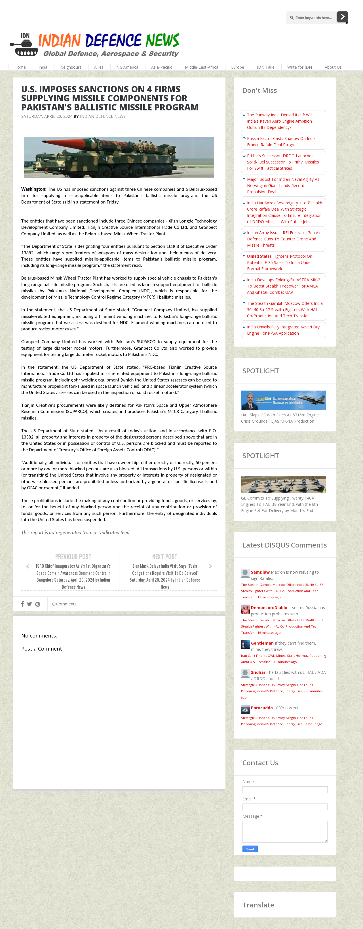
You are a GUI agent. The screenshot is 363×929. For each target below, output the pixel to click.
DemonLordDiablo (269, 607)
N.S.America (127, 67)
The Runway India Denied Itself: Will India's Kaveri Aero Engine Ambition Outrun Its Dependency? (279, 121)
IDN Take (266, 67)
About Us (333, 67)
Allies (99, 67)
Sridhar (258, 672)
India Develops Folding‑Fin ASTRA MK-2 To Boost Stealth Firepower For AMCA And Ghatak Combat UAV (283, 286)
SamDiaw (260, 572)
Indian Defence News (103, 116)
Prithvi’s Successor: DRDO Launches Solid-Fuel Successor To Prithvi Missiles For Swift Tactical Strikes (283, 162)
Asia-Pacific (161, 67)
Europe (237, 67)
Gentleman (262, 643)
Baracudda (262, 707)
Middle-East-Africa (201, 67)
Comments (64, 604)
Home (20, 67)
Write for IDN (299, 67)
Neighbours (70, 67)
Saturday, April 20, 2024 (46, 116)
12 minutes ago (269, 597)
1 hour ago (314, 724)
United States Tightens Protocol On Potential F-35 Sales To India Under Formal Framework (279, 262)
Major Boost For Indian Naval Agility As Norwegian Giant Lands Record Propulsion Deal (283, 185)
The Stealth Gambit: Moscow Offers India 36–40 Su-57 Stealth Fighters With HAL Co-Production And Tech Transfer (285, 309)
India (43, 67)
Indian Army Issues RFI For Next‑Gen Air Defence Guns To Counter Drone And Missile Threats (284, 239)
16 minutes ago (269, 632)
